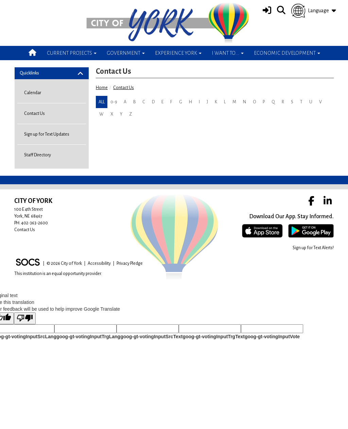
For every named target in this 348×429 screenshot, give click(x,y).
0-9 (113, 102)
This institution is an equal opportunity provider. (58, 273)
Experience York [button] (178, 53)
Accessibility (99, 263)
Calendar (32, 92)
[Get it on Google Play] (311, 231)
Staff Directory (37, 155)
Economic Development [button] (287, 53)
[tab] (52, 73)
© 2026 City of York (64, 263)
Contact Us (123, 87)
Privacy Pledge (130, 263)
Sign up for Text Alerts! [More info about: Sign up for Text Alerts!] (313, 247)
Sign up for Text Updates (46, 134)
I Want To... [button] (228, 53)
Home (102, 87)
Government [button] (126, 53)
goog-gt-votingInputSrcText (151, 336)
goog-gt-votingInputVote (272, 336)
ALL (102, 102)
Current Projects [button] (72, 53)
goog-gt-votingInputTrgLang (88, 336)
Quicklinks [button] (34, 73)
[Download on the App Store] (262, 231)
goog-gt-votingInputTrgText (213, 336)
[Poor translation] (25, 318)
